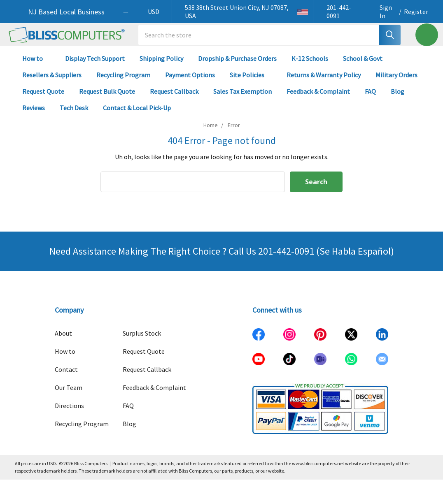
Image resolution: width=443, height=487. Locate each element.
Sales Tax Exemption (242, 99)
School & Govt (362, 66)
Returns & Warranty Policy (324, 82)
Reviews (33, 115)
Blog (397, 99)
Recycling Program (123, 82)
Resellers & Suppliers (52, 82)
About (63, 340)
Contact (66, 377)
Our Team (68, 395)
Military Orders (396, 82)
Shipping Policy (161, 66)
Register (416, 11)
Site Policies (251, 82)
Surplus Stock (142, 340)
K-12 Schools (309, 66)
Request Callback (174, 99)
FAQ (370, 99)
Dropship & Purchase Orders (237, 66)
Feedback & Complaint (318, 99)
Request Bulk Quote (107, 99)
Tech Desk (74, 115)
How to (36, 66)
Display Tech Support (95, 66)
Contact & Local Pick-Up (140, 115)
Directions (69, 413)
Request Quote (43, 99)
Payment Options (190, 82)
